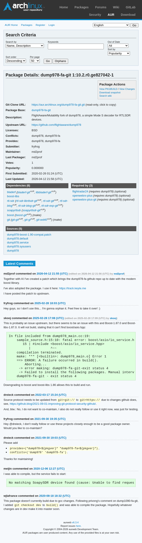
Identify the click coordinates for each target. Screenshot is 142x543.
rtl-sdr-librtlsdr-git (26, 200)
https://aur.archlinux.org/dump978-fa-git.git (58, 104)
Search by (11, 42)
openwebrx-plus (82, 195)
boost (10, 215)
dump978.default (17, 238)
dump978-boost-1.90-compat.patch (29, 234)
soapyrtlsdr (14, 210)
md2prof (119, 273)
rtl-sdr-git (48, 200)
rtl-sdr (10, 200)
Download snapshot (109, 92)
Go (48, 61)
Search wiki (105, 95)
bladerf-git (23, 192)
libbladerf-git (43, 192)
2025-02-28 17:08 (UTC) (48, 318)
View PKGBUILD (108, 89)
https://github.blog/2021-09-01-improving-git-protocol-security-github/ (53, 408)
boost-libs (13, 196)
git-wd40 (41, 219)
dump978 (13, 250)
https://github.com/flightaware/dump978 (56, 124)
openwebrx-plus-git (84, 199)
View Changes (127, 89)
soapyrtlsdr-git (31, 210)
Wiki (116, 7)
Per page (35, 57)
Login (51, 24)
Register (40, 24)
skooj (113, 318)
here (78, 531)
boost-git (21, 215)
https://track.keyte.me (72, 288)
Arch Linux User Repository (24, 6)
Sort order (11, 57)
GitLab (130, 7)
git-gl (27, 219)
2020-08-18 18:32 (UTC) (54, 501)
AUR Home (11, 24)
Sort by (111, 49)
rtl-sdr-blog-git (27, 205)
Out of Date (114, 42)
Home (63, 7)
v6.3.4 (75, 528)
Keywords (53, 42)
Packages (81, 7)
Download (128, 14)
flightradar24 (80, 191)
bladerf (11, 192)
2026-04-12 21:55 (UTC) (52, 273)
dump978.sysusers (19, 246)
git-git (15, 219)
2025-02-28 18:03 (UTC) (50, 303)
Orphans (60, 61)
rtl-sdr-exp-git (49, 205)
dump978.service (18, 242)
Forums (100, 7)
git (8, 219)
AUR (111, 14)
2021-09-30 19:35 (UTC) (50, 423)
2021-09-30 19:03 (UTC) (50, 442)
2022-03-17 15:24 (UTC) (50, 399)
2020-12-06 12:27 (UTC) (48, 473)
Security (95, 14)
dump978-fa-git (41, 110)
